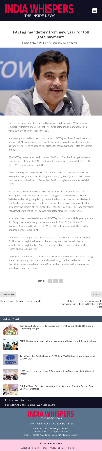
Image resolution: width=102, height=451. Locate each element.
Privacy (53, 447)
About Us (25, 447)
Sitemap (62, 447)
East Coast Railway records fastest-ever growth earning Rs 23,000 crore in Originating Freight (56, 327)
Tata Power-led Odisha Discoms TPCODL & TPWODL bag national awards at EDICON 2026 (57, 357)
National (73, 42)
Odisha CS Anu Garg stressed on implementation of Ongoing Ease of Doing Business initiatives (57, 387)
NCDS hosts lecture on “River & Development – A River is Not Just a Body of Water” (57, 372)
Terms (44, 447)
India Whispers (55, 443)
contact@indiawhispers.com (65, 435)
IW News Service (42, 42)
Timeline (72, 447)
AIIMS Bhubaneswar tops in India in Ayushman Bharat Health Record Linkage (58, 341)
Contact (35, 447)
